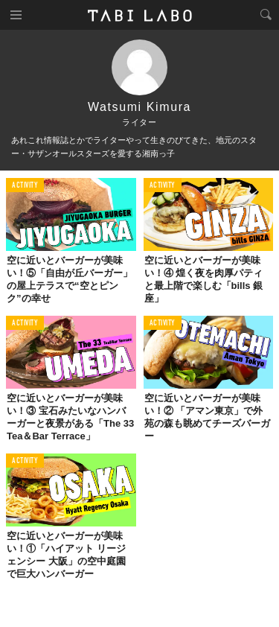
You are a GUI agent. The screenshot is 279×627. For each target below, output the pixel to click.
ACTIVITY (25, 186)
